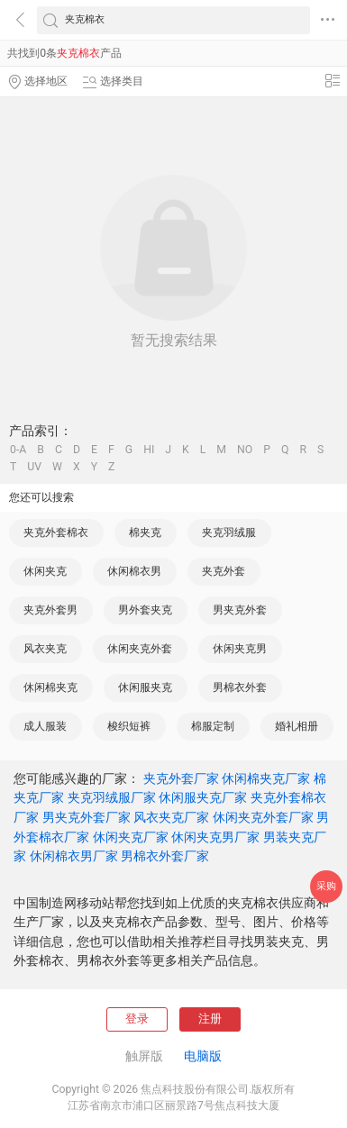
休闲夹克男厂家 (215, 837)
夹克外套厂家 (181, 778)
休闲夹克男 (240, 648)
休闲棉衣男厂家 (74, 856)
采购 (326, 886)
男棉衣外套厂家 (165, 856)
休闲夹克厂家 (131, 837)
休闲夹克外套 (139, 648)
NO (244, 449)
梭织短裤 (129, 726)
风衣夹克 (45, 648)
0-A (18, 449)
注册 (210, 1018)
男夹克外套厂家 (86, 817)
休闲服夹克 (145, 687)
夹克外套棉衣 (55, 532)
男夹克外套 (240, 610)
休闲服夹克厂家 (203, 797)
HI (148, 449)
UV (34, 466)
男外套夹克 (145, 610)
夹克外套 (223, 571)
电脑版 (203, 1056)
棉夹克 (145, 532)
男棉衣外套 (240, 687)
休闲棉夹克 (50, 687)
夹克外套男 (50, 610)
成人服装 (45, 726)
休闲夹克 (45, 571)
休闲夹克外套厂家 (263, 817)
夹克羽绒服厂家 (112, 797)
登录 (137, 1018)
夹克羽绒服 (229, 532)
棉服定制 (212, 726)
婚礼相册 (296, 726)
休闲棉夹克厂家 (266, 778)
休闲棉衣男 (134, 571)
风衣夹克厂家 (171, 817)
